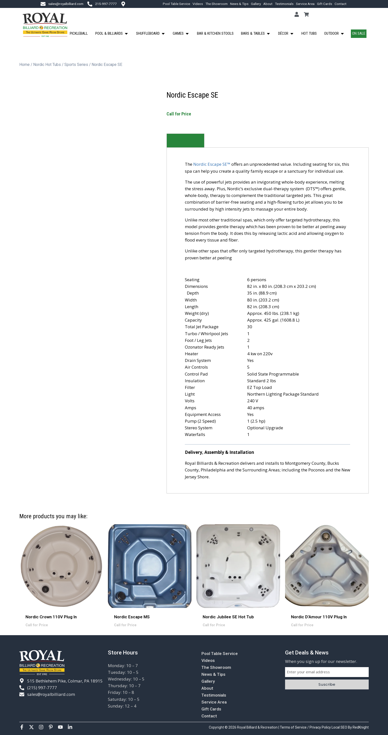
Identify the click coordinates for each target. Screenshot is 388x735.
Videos (198, 4)
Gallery (256, 4)
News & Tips (239, 4)
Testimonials (284, 4)
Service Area (305, 4)
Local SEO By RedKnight (350, 727)
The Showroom (216, 4)
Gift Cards (324, 4)
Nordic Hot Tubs (47, 64)
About (267, 4)
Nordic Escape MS (132, 616)
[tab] (185, 141)
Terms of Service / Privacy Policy (306, 727)
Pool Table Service (176, 4)
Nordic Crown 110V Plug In (51, 616)
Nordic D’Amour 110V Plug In (319, 616)
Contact (340, 4)
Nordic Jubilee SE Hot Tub (228, 616)
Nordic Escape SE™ (211, 164)
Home (24, 64)
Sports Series (76, 64)
